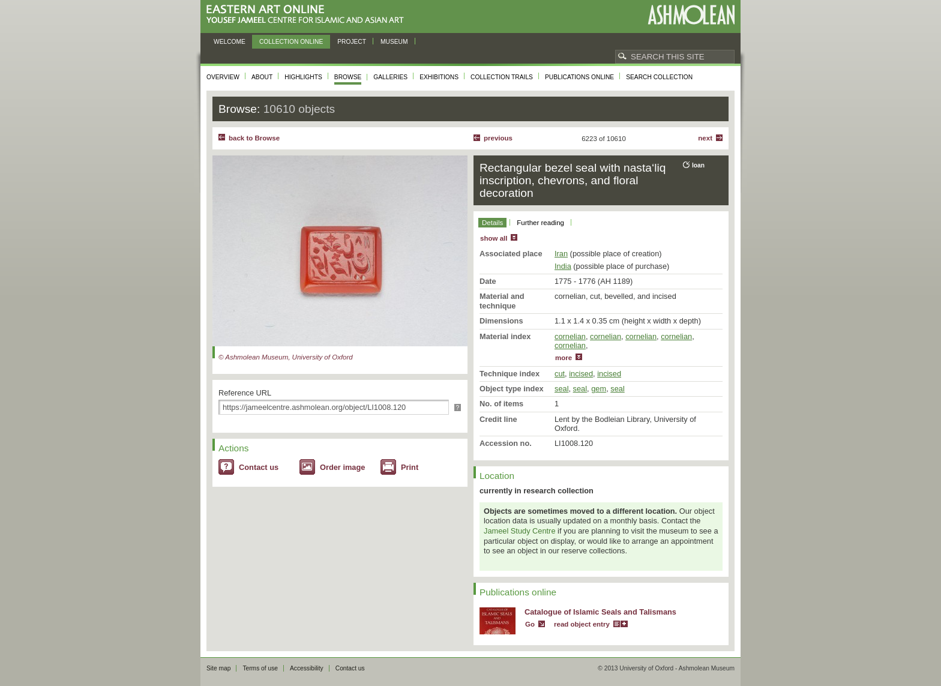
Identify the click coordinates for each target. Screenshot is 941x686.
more (563, 357)
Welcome (229, 41)
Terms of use (260, 668)
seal (561, 388)
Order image (342, 467)
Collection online (291, 41)
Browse (348, 77)
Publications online (579, 77)
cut (560, 373)
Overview (222, 77)
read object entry (582, 624)
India (563, 266)
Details (492, 222)
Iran (561, 253)
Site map (218, 668)
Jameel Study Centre (520, 530)
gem (598, 388)
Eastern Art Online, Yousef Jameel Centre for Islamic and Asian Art (308, 15)
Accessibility (306, 668)
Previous (498, 138)
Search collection (659, 77)
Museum (394, 41)
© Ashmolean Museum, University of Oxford (285, 357)
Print (409, 467)
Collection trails (501, 77)
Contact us (258, 467)
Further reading (540, 222)
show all (493, 238)
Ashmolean (691, 15)
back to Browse (254, 138)
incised (581, 373)
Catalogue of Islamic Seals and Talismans (600, 611)
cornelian (570, 336)
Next (705, 138)
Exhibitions (438, 77)
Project (351, 41)
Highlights (303, 77)
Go (530, 624)
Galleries (390, 77)
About (261, 77)
